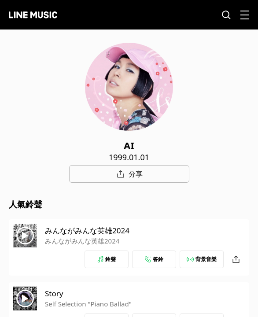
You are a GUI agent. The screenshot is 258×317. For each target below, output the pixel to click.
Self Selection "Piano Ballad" (88, 303)
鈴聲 (106, 259)
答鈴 (154, 259)
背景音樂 (202, 259)
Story (54, 293)
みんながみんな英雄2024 (87, 230)
